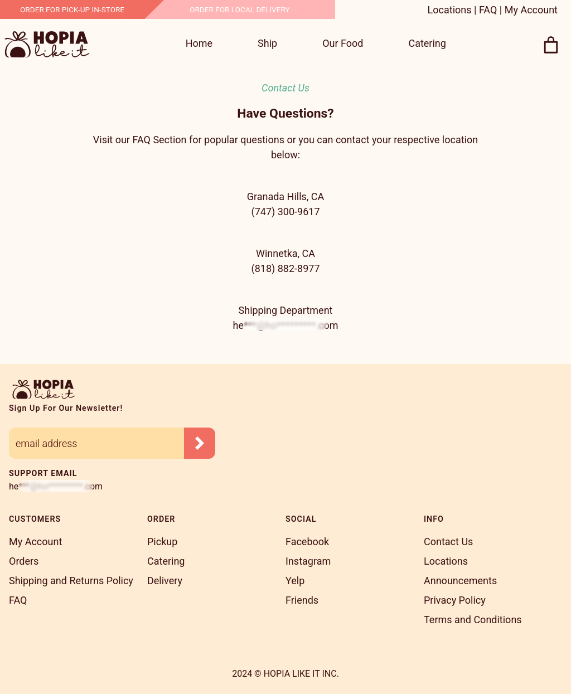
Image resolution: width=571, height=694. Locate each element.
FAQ (488, 10)
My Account (531, 10)
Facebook (307, 541)
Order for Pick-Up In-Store (72, 9)
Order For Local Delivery (240, 9)
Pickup (162, 541)
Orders (23, 561)
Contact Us (448, 541)
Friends (302, 600)
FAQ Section (159, 139)
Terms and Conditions (473, 619)
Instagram (308, 561)
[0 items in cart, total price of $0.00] (551, 45)
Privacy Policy (455, 600)
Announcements (460, 580)
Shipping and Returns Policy (71, 580)
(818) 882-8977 (285, 268)
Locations (450, 10)
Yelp (295, 580)
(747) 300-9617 (285, 211)
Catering (166, 561)
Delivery (164, 580)
